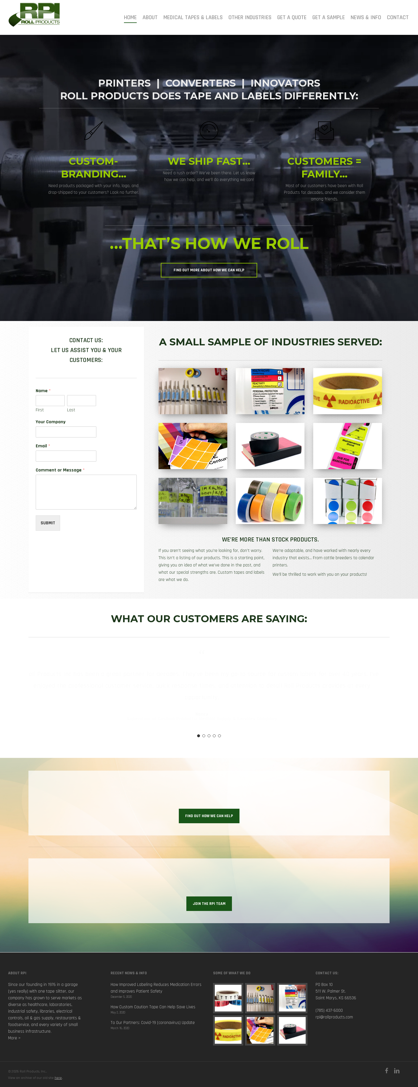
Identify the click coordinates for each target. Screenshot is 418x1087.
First (40, 410)
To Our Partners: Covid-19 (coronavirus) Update (153, 1022)
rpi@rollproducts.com (334, 1017)
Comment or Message (60, 470)
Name (43, 391)
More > (14, 1038)
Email (43, 446)
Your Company (51, 422)
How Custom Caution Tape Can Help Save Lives (153, 1007)
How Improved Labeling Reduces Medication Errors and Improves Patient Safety (156, 988)
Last (71, 410)
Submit (48, 523)
